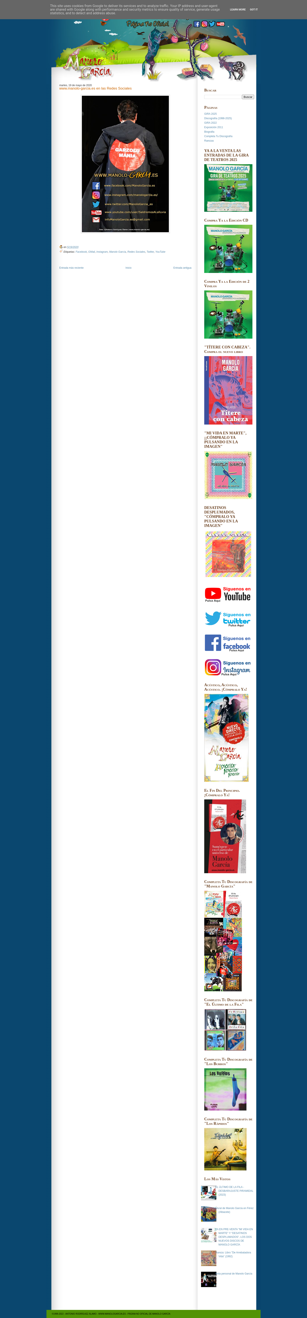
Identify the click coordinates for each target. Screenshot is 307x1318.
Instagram (102, 251)
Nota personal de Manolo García (233, 1273)
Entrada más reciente (71, 267)
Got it (254, 9)
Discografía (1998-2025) (218, 118)
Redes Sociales (136, 251)
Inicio (129, 267)
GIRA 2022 (210, 122)
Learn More (238, 9)
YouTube (160, 251)
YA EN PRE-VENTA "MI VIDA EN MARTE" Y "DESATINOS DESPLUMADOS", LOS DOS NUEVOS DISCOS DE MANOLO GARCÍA (234, 1237)
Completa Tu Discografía (218, 136)
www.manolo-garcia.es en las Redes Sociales (95, 88)
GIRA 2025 (210, 113)
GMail (91, 251)
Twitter (150, 251)
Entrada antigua (182, 267)
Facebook (81, 251)
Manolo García (117, 251)
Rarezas (209, 140)
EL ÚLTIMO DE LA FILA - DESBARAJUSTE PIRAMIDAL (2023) (234, 1191)
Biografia (209, 131)
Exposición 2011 (213, 127)
